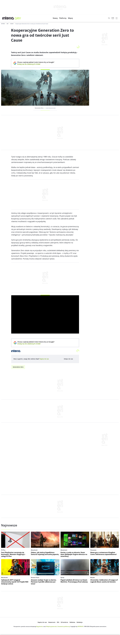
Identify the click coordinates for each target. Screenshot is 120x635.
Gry (7, 23)
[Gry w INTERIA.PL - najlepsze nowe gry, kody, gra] (18, 18)
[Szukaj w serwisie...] (109, 18)
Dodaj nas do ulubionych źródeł (35, 64)
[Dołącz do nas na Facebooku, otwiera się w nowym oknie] (75, 359)
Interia (3, 23)
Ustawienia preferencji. (63, 626)
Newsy (12, 23)
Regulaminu (39, 626)
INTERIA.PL (80, 626)
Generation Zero (18, 367)
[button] (55, 18)
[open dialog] (44, 359)
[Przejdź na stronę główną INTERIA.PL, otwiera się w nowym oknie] (8, 18)
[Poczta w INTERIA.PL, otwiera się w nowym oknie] (113, 18)
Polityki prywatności (51, 626)
